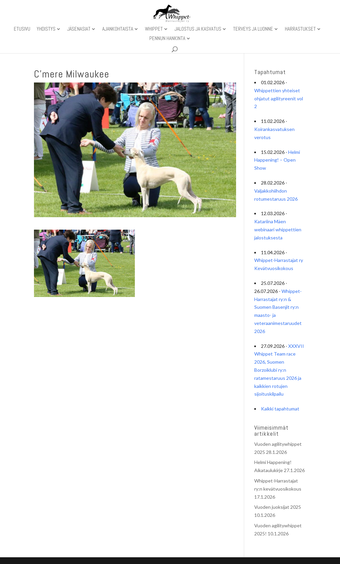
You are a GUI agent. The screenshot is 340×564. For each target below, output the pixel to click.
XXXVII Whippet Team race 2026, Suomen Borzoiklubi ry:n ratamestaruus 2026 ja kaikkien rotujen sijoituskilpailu (279, 370)
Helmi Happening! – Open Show (277, 160)
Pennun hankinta (167, 38)
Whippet (154, 29)
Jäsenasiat (78, 29)
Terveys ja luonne (253, 29)
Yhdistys (46, 29)
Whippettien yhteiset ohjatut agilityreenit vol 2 (278, 98)
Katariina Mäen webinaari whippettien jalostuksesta (277, 229)
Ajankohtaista (117, 29)
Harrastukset (300, 29)
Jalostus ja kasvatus (198, 29)
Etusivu (22, 29)
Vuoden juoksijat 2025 (277, 507)
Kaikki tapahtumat (280, 408)
